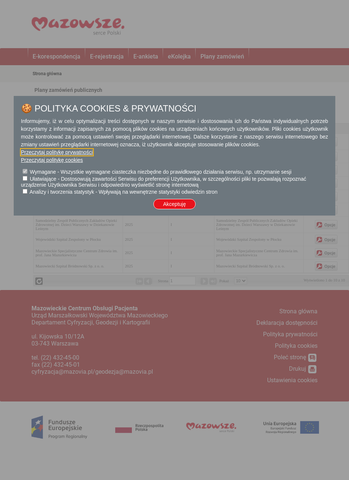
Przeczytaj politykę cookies (52, 160)
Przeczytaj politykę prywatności (57, 152)
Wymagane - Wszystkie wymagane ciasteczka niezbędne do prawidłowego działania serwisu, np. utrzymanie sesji (160, 172)
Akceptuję (174, 204)
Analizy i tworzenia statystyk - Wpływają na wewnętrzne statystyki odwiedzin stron (123, 192)
